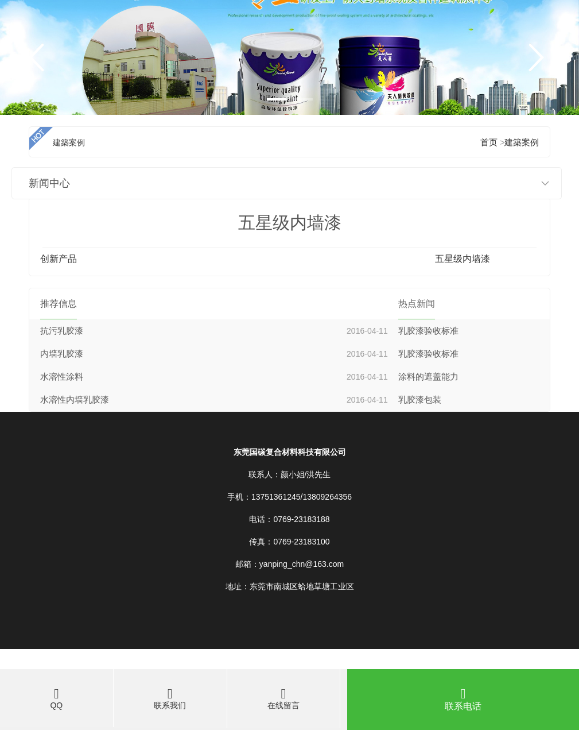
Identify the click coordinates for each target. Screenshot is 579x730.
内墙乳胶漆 (61, 353)
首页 (489, 142)
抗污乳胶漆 (61, 330)
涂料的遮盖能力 (428, 376)
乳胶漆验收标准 (428, 330)
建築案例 (521, 142)
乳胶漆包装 (419, 399)
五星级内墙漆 (462, 259)
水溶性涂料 (61, 376)
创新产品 (58, 259)
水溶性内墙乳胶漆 (74, 399)
